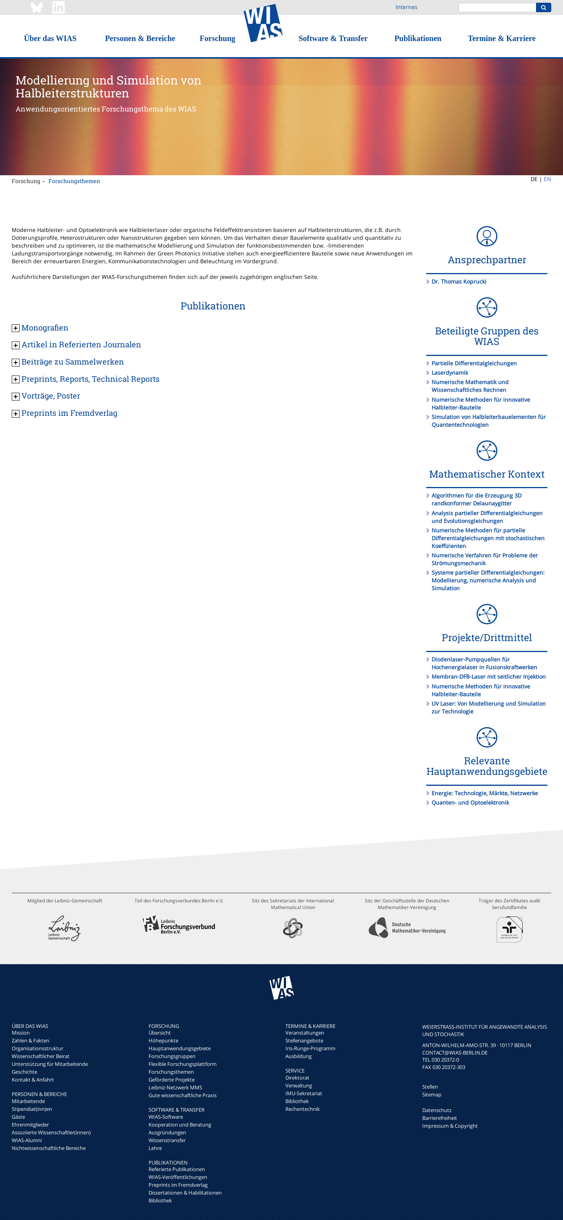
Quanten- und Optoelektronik (470, 802)
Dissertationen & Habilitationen (185, 1192)
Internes (407, 7)
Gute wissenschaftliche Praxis (183, 1095)
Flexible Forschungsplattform (183, 1063)
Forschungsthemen (74, 181)
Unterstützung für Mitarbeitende (50, 1063)
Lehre (155, 1148)
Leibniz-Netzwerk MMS (175, 1087)
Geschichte (24, 1071)
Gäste (18, 1116)
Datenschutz (437, 1110)
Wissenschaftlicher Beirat (41, 1056)
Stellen (430, 1086)
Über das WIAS (50, 38)
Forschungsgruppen (172, 1056)
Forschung (217, 38)
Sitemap (431, 1094)
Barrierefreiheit (439, 1117)
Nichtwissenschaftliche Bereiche (49, 1148)
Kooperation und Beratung (180, 1124)
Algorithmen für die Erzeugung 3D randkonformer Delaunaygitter (477, 499)
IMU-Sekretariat (303, 1093)
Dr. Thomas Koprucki (459, 281)
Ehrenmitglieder (30, 1124)
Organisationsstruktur (37, 1048)
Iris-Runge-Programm (310, 1048)
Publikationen (417, 38)
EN (547, 179)
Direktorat (297, 1077)
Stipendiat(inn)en (32, 1108)
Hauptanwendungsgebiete (180, 1048)
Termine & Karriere (502, 38)
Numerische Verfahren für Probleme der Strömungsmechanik (485, 559)
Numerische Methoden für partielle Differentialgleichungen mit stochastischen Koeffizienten (488, 538)
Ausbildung (298, 1056)
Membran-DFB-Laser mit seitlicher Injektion (489, 676)
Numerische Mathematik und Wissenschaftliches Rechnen (470, 385)
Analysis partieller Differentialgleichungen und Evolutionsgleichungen (487, 517)
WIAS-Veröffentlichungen (178, 1176)
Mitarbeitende (28, 1101)
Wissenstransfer (167, 1140)
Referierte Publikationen (177, 1169)
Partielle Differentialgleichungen (474, 363)
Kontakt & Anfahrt (33, 1079)
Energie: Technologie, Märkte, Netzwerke (485, 793)
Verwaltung (298, 1085)
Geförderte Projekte (172, 1079)
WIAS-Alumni (27, 1140)
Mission (21, 1032)
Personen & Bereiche (140, 38)
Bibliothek (160, 1200)
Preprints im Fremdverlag (178, 1184)
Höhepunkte (163, 1040)
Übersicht (160, 1032)
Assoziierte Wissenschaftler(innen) (51, 1132)
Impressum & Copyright (450, 1125)
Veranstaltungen (304, 1032)
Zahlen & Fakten (30, 1040)
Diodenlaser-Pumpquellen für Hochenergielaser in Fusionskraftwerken (484, 663)
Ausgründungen (167, 1132)
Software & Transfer (333, 38)
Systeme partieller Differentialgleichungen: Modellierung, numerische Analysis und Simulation (488, 580)
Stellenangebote (304, 1040)
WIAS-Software (166, 1116)
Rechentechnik (302, 1108)
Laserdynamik (450, 372)
